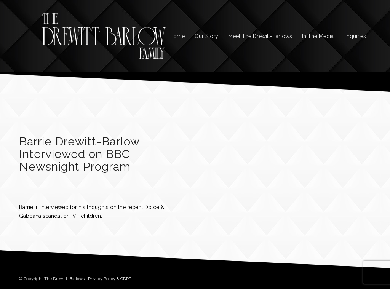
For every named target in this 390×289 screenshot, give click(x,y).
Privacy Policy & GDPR (109, 278)
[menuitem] (177, 36)
